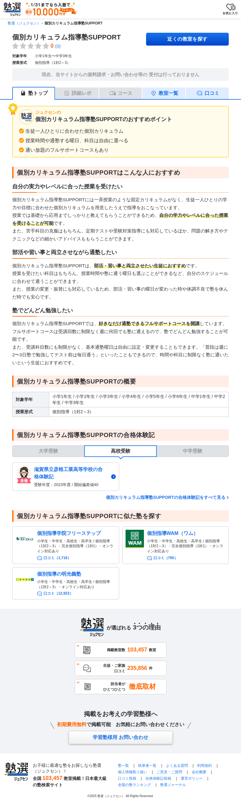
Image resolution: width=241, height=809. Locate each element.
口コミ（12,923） (58, 593)
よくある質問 (177, 765)
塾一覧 (123, 765)
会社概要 (199, 772)
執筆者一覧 (147, 765)
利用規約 (204, 765)
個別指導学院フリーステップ (69, 533)
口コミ (212, 93)
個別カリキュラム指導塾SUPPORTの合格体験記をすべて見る (165, 497)
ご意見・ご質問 (169, 772)
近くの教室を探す (187, 39)
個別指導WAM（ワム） (172, 533)
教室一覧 (168, 93)
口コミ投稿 (127, 778)
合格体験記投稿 (158, 778)
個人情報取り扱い (132, 772)
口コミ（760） (165, 558)
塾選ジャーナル (173, 785)
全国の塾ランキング (134, 785)
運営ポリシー (192, 778)
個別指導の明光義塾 (59, 574)
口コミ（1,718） (57, 558)
